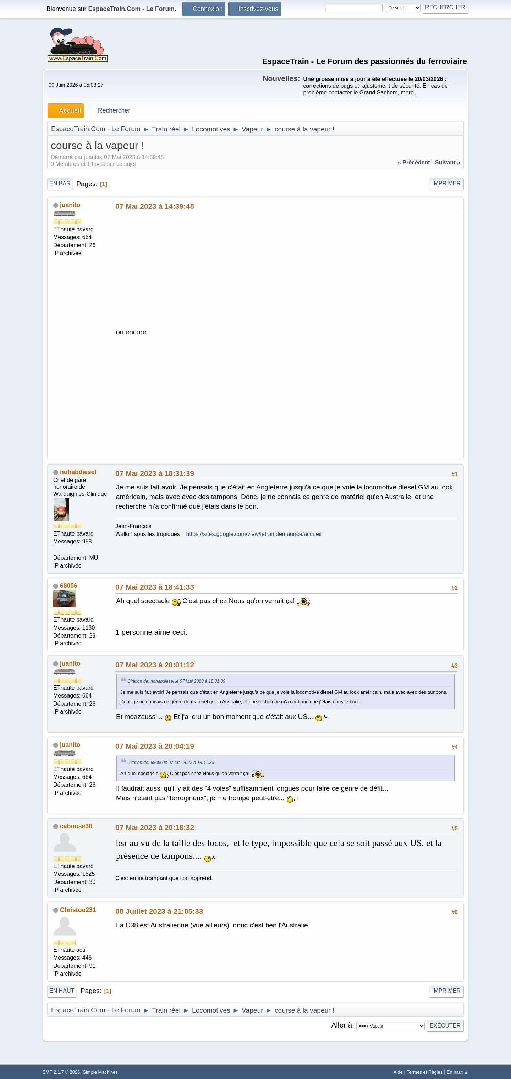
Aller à (341, 1025)
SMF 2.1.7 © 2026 (61, 1072)
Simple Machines (100, 1072)
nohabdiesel (78, 472)
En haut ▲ (457, 1072)
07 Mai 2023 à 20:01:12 (154, 665)
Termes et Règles (425, 1072)
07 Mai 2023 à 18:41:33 (154, 587)
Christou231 (78, 909)
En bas (59, 183)
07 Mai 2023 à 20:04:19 (154, 746)
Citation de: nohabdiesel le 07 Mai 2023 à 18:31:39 (176, 681)
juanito (70, 204)
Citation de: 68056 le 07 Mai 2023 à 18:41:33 (170, 762)
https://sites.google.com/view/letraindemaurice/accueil (254, 534)
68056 (68, 585)
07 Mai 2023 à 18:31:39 (154, 473)
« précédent (414, 162)
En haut (61, 991)
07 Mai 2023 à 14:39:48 (154, 206)
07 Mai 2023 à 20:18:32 (154, 827)
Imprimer (446, 183)
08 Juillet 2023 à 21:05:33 (159, 911)
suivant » (447, 162)
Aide (398, 1072)
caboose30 (76, 826)
